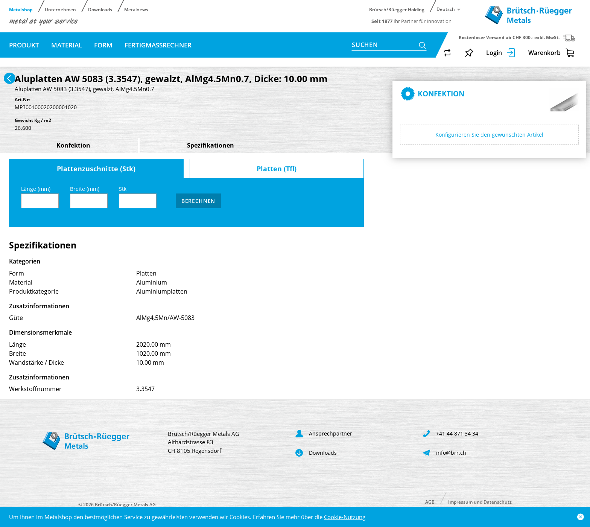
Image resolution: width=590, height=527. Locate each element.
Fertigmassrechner (158, 45)
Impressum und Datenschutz (480, 501)
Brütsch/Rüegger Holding (396, 9)
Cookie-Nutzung (344, 517)
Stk (138, 196)
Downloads (100, 9)
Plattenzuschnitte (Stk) (96, 168)
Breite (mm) (89, 196)
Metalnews (136, 9)
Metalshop (21, 9)
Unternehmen (60, 9)
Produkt (24, 45)
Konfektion (73, 145)
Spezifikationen (210, 145)
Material (66, 45)
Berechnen (198, 200)
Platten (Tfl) (277, 168)
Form (103, 45)
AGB (430, 501)
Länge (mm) (40, 196)
